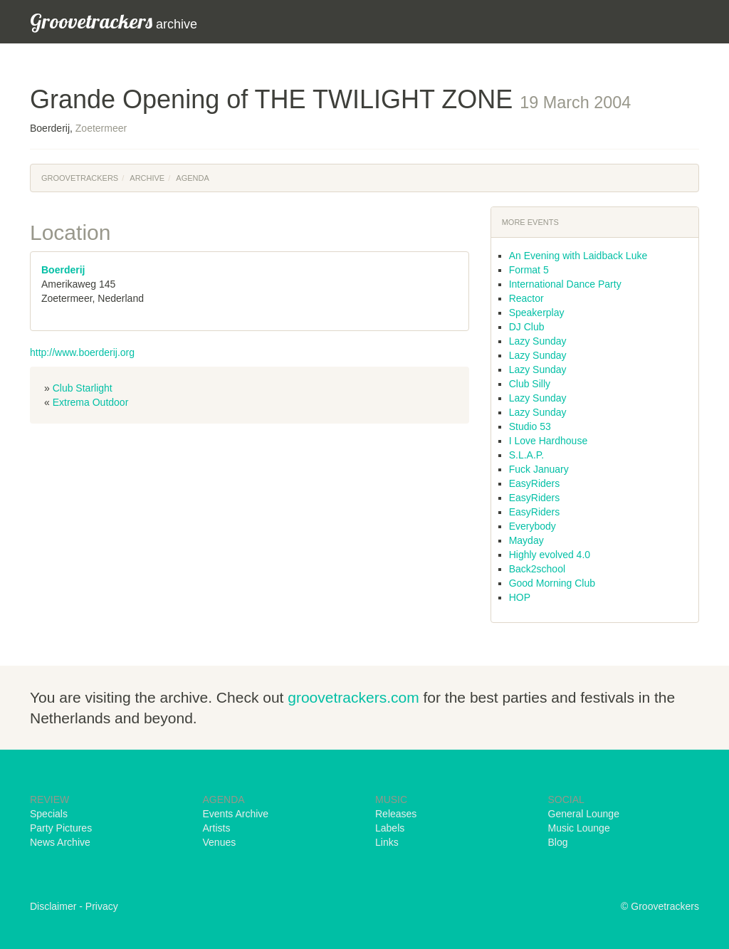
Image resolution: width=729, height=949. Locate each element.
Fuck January (539, 469)
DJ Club (527, 326)
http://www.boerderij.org (82, 352)
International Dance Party (565, 284)
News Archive (60, 842)
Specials (49, 813)
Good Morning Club (552, 583)
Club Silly (529, 383)
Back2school (537, 569)
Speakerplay (537, 312)
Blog (558, 842)
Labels (389, 828)
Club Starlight (82, 388)
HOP (519, 597)
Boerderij (63, 270)
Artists (217, 828)
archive (113, 21)
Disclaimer (53, 906)
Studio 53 (530, 426)
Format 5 (529, 270)
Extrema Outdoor (91, 402)
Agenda (192, 178)
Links (387, 842)
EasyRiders (534, 483)
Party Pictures (61, 828)
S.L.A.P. (527, 455)
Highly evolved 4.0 (549, 554)
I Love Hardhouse (548, 440)
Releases (395, 813)
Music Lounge (579, 828)
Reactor (526, 298)
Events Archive (236, 813)
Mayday (526, 540)
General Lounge (583, 813)
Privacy (101, 906)
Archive (147, 178)
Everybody (532, 526)
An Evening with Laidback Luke (578, 255)
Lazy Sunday (538, 341)
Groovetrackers (79, 178)
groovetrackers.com (353, 697)
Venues (219, 842)
